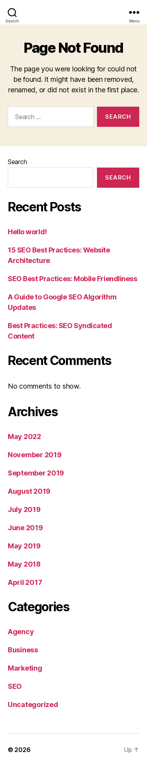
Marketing (25, 668)
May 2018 (24, 564)
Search (17, 162)
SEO (15, 686)
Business (23, 650)
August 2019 (29, 491)
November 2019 (35, 455)
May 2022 (24, 436)
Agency (21, 632)
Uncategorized (33, 704)
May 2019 (24, 546)
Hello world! (27, 232)
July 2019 (24, 509)
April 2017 (25, 582)
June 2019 (25, 528)
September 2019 (36, 473)
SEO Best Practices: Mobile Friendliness (72, 279)
